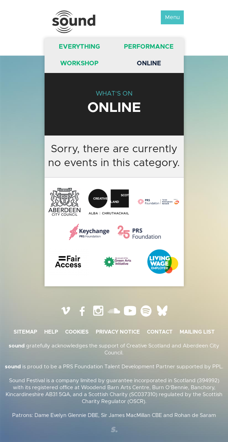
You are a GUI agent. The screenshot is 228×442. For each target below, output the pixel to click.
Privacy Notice (118, 332)
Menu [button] (172, 17)
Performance (149, 47)
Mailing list (197, 332)
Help (51, 332)
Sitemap (25, 332)
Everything (79, 47)
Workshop (79, 63)
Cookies (77, 332)
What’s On (114, 94)
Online (149, 63)
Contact (160, 332)
